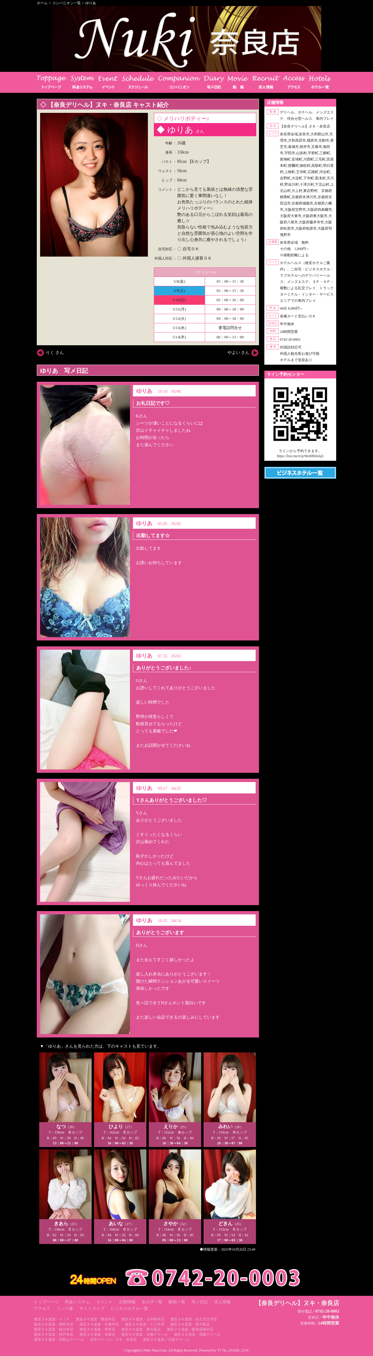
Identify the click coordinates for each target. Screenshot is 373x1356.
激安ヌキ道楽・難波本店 (95, 1319)
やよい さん (239, 352)
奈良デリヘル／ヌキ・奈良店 (113, 1339)
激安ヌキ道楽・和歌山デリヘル (59, 1339)
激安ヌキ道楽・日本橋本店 (142, 1319)
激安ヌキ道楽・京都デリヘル (144, 1334)
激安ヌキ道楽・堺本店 (97, 1329)
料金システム (77, 1302)
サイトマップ (91, 1308)
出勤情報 (127, 1302)
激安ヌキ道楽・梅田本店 (53, 1324)
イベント (104, 1302)
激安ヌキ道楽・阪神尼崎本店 (190, 1329)
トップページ (46, 1302)
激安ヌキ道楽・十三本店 (144, 1324)
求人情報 (222, 1302)
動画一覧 (177, 1302)
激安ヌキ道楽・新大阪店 (190, 1324)
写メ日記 (199, 1302)
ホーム (42, 3)
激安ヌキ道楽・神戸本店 (53, 1334)
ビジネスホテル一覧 (129, 1308)
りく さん (55, 352)
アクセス (42, 1308)
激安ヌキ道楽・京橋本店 (99, 1324)
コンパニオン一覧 (66, 3)
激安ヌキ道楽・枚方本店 (53, 1329)
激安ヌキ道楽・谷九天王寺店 (193, 1319)
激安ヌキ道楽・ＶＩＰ (52, 1319)
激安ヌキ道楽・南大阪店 (141, 1329)
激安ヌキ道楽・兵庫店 (97, 1334)
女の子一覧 (152, 1302)
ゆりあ (90, 3)
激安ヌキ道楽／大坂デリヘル (166, 1339)
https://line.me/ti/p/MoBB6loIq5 (300, 456)
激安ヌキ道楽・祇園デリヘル (197, 1334)
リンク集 (65, 1308)
